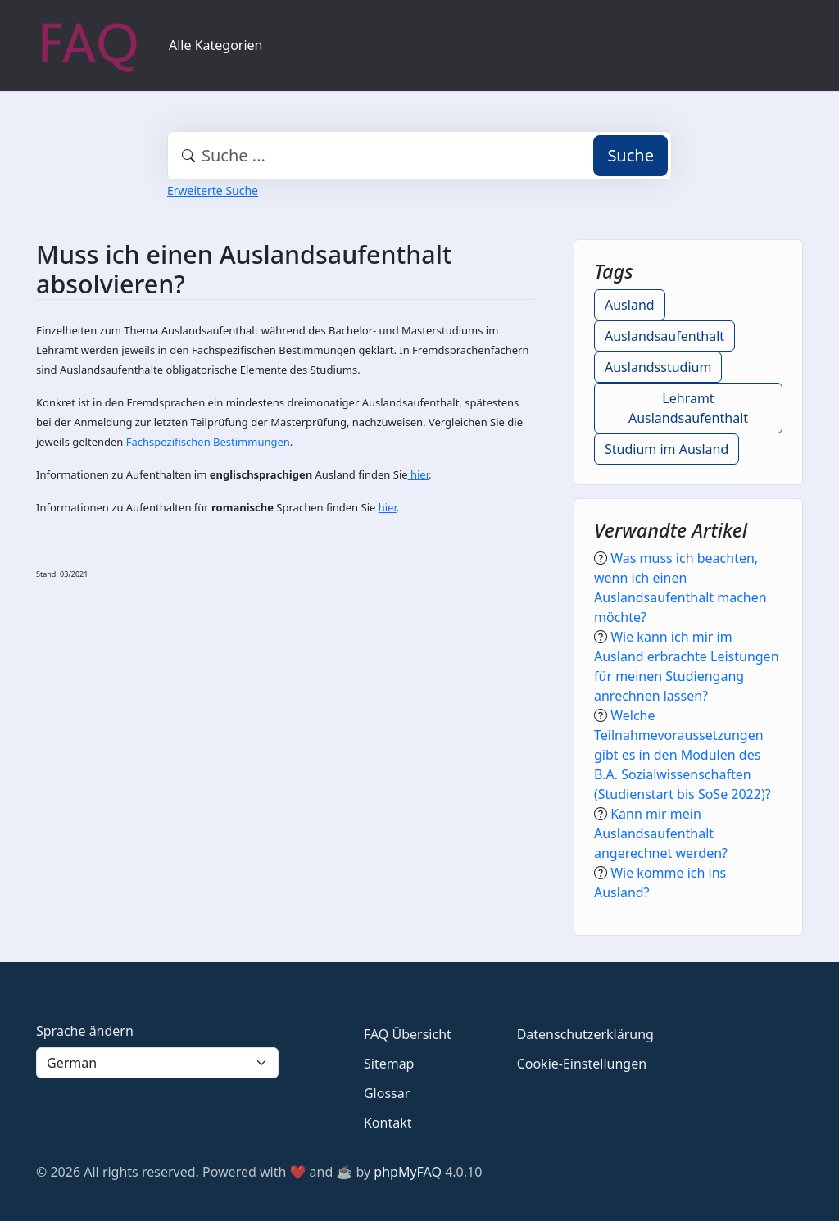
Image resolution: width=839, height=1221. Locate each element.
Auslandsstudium (658, 367)
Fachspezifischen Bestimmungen (208, 441)
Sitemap (389, 1064)
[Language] (157, 1062)
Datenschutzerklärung (585, 1034)
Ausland (630, 305)
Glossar (387, 1093)
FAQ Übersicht (407, 1034)
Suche (630, 155)
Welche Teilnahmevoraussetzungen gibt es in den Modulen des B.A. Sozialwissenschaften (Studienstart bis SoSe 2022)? (682, 754)
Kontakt (388, 1123)
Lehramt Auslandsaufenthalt (688, 408)
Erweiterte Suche (212, 190)
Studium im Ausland (666, 449)
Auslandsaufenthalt (664, 336)
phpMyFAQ (408, 1172)
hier (418, 474)
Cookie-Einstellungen (581, 1064)
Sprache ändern (85, 1031)
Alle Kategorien (216, 45)
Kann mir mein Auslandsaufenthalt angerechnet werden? (661, 833)
